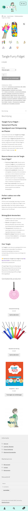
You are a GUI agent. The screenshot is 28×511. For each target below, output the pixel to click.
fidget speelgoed (6, 95)
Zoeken (14, 508)
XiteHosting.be (5, 502)
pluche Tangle (17, 97)
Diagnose (8, 88)
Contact (6, 467)
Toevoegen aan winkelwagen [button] (14, 395)
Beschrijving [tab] (5, 111)
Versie (3, 68)
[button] (24, 24)
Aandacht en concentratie (14, 87)
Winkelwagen (22, 507)
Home (4, 16)
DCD (5, 88)
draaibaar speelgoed (6, 93)
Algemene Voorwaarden (10, 452)
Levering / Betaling (8, 446)
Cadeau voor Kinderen (9, 92)
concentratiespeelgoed (20, 92)
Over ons (6, 444)
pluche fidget (10, 97)
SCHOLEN (12, 90)
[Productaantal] (4, 75)
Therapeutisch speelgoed (19, 102)
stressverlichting (8, 100)
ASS (3, 88)
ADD (21, 87)
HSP (12, 88)
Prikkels (15, 88)
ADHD (24, 87)
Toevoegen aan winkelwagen (11, 78)
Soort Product (10, 16)
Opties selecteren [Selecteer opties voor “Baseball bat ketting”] (14, 355)
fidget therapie (13, 95)
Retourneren (7, 470)
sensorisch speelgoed (12, 98)
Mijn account (7, 464)
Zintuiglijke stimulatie (14, 103)
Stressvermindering (17, 100)
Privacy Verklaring (8, 449)
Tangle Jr (10, 102)
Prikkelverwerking (19, 16)
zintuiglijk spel (5, 103)
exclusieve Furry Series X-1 (18, 93)
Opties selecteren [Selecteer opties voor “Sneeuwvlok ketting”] (14, 315)
